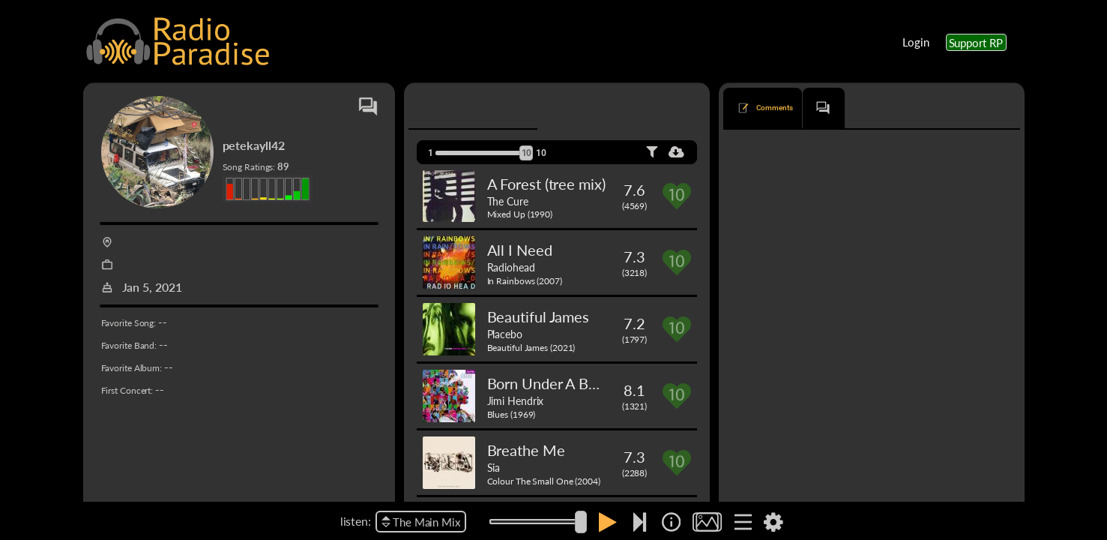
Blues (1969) (511, 414)
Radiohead (511, 267)
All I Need (519, 249)
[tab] (451, 108)
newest (831, 152)
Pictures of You (768, 450)
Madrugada (823, 212)
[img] (671, 522)
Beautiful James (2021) (531, 347)
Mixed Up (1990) (520, 214)
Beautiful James (538, 316)
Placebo (504, 333)
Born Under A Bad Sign (561, 383)
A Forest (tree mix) (546, 183)
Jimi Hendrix (515, 400)
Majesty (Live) (766, 212)
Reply (995, 415)
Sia (494, 467)
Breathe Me (526, 450)
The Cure (507, 201)
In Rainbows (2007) (524, 280)
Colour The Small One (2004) (543, 481)
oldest (877, 152)
